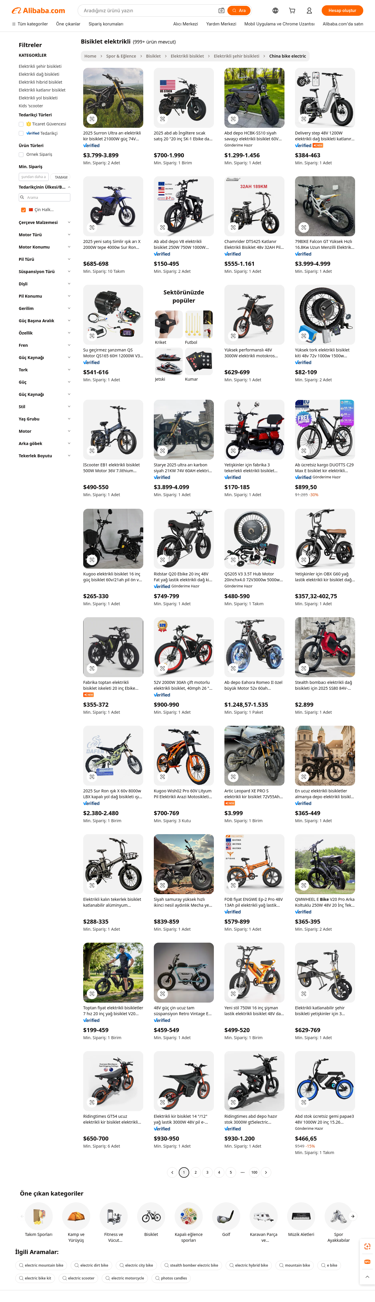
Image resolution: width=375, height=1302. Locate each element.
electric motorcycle (124, 1278)
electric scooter (78, 1278)
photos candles (171, 1278)
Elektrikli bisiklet (187, 56)
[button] (221, 10)
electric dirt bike (91, 1265)
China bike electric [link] (287, 56)
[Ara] (238, 10)
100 (254, 1172)
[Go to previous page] (172, 1172)
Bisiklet (153, 56)
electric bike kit (35, 1278)
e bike (329, 1265)
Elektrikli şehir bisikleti (236, 56)
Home (90, 56)
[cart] (293, 11)
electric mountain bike (41, 1265)
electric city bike (136, 1265)
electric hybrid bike (248, 1265)
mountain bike (294, 1265)
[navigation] (44, 607)
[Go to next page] (266, 1172)
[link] (367, 1246)
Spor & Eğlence (121, 56)
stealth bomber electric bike (191, 1265)
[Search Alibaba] (148, 10)
